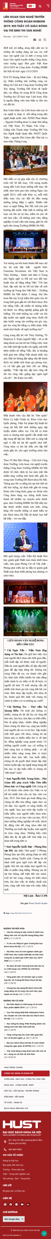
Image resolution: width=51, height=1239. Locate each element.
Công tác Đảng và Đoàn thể (18, 1073)
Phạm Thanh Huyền (38, 903)
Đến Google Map (14, 1219)
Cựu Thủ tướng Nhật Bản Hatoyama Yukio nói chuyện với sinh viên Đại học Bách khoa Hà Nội (24, 1016)
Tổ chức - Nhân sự (13, 1103)
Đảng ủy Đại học (11, 1160)
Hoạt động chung (13, 1067)
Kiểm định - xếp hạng (14, 1097)
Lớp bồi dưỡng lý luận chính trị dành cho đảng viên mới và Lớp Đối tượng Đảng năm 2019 (24, 935)
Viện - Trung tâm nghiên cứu (16, 1173)
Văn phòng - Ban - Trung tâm (16, 1178)
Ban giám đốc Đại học (13, 1165)
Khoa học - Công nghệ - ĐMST (19, 1085)
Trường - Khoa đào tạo (13, 1169)
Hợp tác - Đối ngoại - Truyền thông (21, 1091)
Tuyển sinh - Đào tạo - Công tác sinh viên (24, 1079)
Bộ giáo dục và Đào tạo (14, 1190)
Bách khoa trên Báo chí (16, 1108)
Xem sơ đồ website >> (12, 1235)
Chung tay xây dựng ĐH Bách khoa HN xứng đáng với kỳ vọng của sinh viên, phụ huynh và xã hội (23, 991)
